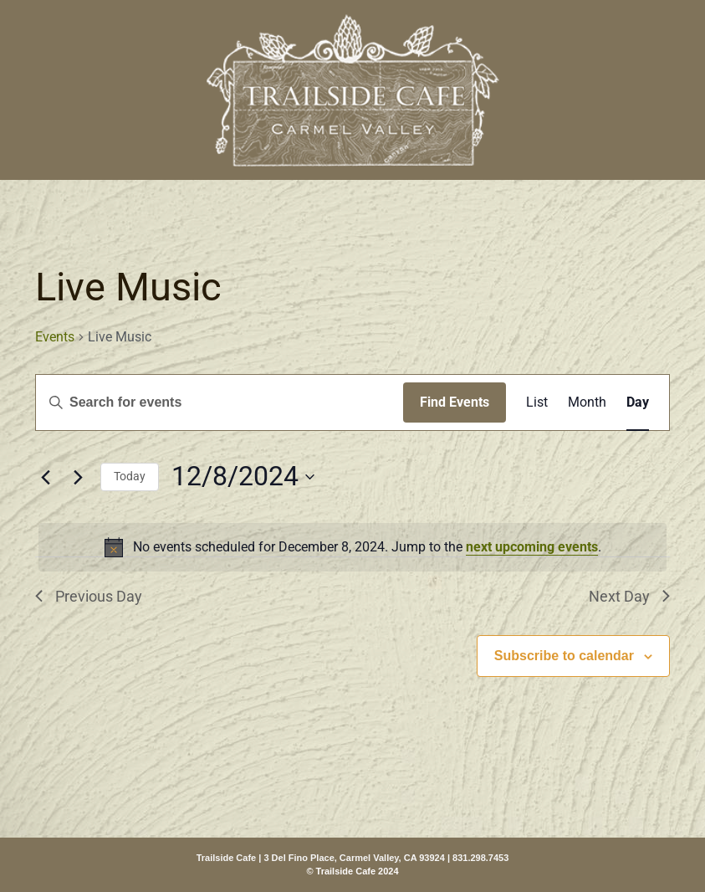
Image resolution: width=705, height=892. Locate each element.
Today (130, 476)
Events (54, 337)
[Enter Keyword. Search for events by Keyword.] (219, 402)
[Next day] (78, 477)
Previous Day (88, 596)
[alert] (352, 547)
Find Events (454, 402)
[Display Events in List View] (537, 402)
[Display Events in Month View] (587, 402)
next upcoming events (532, 547)
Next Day (629, 596)
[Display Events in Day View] (637, 402)
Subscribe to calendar (564, 655)
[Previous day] (45, 477)
